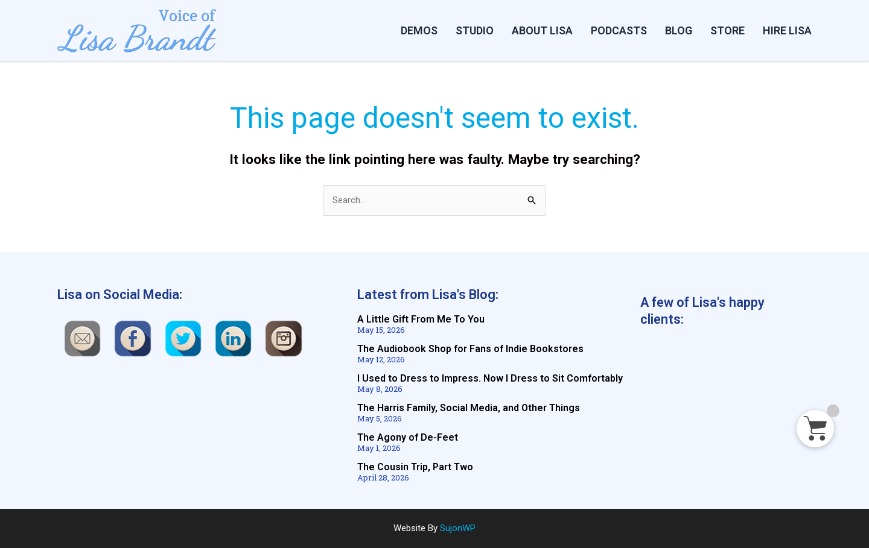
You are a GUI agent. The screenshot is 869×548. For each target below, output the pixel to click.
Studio (475, 30)
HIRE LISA (787, 30)
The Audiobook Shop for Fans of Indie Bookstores (470, 348)
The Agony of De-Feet (407, 437)
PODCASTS (619, 30)
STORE (727, 30)
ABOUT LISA (542, 30)
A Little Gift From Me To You (421, 319)
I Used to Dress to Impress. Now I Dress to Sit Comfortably (490, 378)
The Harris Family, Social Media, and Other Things (468, 408)
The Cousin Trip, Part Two (415, 467)
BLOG (678, 30)
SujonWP (458, 528)
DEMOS (419, 30)
